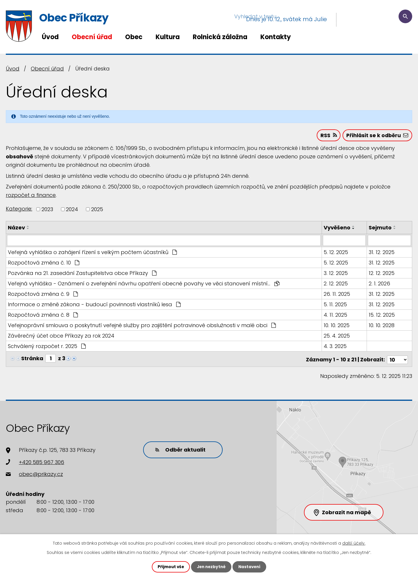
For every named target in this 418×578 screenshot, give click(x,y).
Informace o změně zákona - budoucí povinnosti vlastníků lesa (94, 305)
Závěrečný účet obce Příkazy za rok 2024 (61, 336)
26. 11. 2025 (337, 294)
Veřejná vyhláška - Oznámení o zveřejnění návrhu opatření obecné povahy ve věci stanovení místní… (144, 284)
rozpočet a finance (31, 196)
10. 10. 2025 (337, 326)
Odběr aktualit (178, 449)
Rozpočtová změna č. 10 (43, 263)
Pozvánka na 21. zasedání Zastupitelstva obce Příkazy (82, 274)
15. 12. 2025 (382, 315)
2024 (72, 210)
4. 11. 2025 (335, 315)
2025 (97, 210)
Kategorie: (19, 209)
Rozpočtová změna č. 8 (43, 315)
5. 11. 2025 (335, 305)
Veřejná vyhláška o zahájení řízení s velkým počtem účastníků (92, 253)
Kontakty (275, 36)
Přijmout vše (169, 567)
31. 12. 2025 (382, 253)
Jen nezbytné (211, 567)
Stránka (32, 359)
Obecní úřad (92, 36)
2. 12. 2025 (336, 284)
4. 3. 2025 (335, 347)
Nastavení (250, 567)
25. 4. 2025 (337, 336)
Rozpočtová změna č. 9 (43, 294)
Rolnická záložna (220, 36)
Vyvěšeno (337, 228)
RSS (326, 136)
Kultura (168, 36)
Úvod (50, 36)
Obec (134, 36)
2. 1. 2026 (379, 284)
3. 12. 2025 (336, 274)
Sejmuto (380, 228)
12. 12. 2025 (382, 274)
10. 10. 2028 (382, 326)
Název (16, 228)
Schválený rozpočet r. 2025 (47, 347)
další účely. (353, 543)
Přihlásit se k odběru (376, 136)
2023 (47, 210)
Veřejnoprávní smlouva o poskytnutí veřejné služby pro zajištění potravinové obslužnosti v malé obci (142, 326)
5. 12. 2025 (336, 253)
